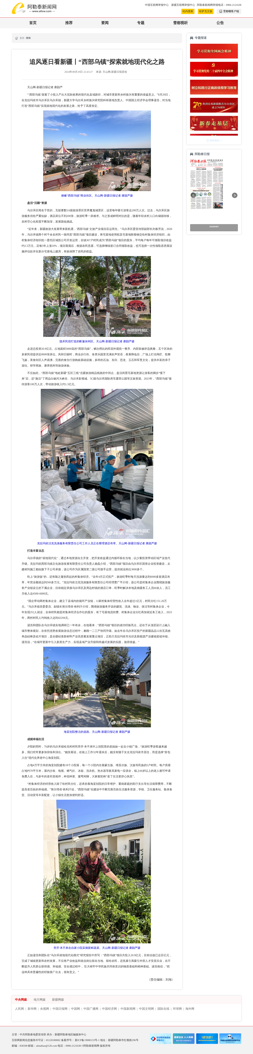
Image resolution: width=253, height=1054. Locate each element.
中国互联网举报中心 (157, 5)
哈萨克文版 (205, 11)
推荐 (69, 23)
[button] (193, 195)
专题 (140, 23)
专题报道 (201, 38)
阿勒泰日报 (202, 154)
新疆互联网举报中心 (183, 5)
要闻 (105, 23)
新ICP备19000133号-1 (87, 1040)
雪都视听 (180, 23)
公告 (220, 23)
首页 (33, 23)
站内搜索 (188, 11)
